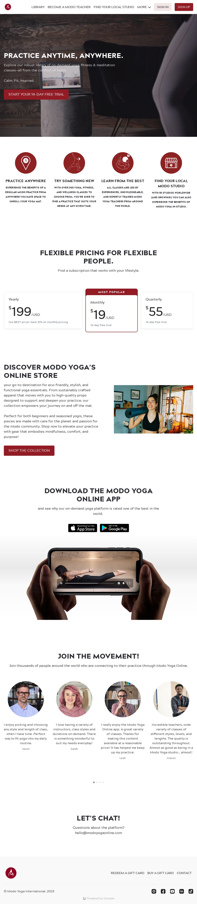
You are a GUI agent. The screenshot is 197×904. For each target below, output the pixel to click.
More (144, 6)
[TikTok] (191, 891)
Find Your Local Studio (114, 6)
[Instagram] (154, 891)
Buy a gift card (160, 872)
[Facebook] (163, 891)
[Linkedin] (181, 891)
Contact (184, 872)
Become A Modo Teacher (69, 6)
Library (38, 6)
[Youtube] (172, 891)
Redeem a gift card (127, 872)
